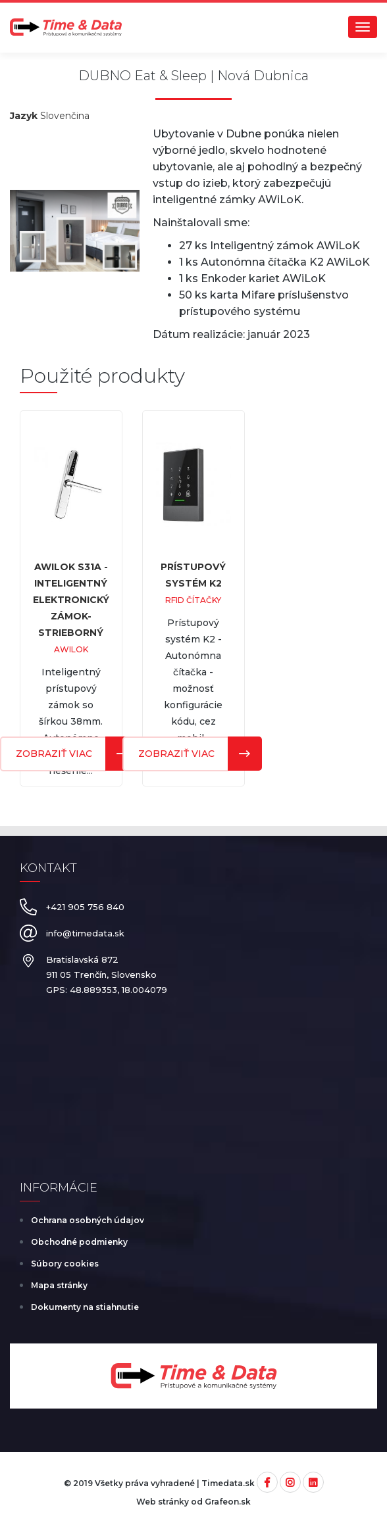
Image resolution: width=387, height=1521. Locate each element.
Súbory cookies (65, 1263)
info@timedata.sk (85, 933)
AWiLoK (71, 649)
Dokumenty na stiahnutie (85, 1307)
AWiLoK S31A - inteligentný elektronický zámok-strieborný (71, 600)
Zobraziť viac (176, 754)
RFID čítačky (193, 600)
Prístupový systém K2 (193, 575)
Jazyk (24, 116)
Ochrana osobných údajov (87, 1220)
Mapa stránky (59, 1285)
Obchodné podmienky (79, 1242)
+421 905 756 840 (85, 907)
